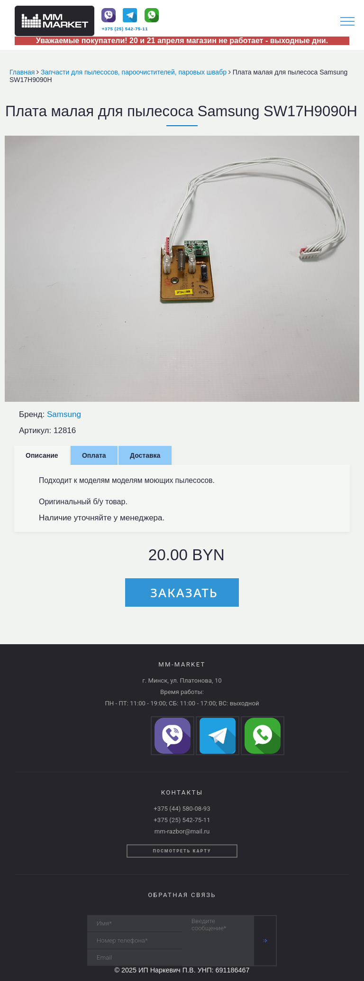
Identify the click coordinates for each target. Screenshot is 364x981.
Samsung (64, 414)
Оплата (94, 455)
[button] (350, 144)
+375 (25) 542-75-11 (125, 28)
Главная (22, 72)
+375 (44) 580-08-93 (182, 808)
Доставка (145, 455)
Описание (42, 455)
